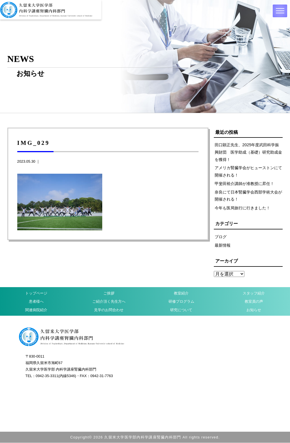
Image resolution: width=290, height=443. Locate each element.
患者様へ (36, 302)
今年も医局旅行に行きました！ (242, 208)
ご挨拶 (108, 293)
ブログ (221, 237)
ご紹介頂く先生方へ (108, 302)
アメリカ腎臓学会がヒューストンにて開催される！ (248, 171)
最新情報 (223, 245)
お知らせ (253, 310)
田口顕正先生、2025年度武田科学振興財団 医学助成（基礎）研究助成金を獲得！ (248, 152)
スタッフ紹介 (254, 293)
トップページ (36, 293)
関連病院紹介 (36, 310)
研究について (181, 310)
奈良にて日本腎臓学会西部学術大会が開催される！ (248, 196)
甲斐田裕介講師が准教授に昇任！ (244, 184)
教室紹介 (181, 293)
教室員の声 (254, 302)
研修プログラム (181, 302)
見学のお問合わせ (108, 310)
